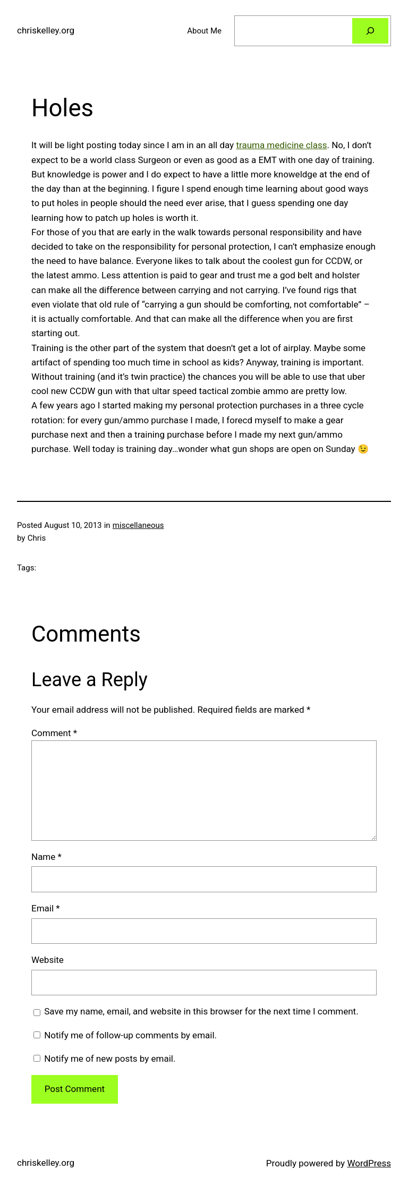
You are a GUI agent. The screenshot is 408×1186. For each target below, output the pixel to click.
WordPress (369, 1163)
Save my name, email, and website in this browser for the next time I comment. (201, 1011)
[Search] (370, 31)
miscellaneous (138, 525)
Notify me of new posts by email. (109, 1058)
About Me (204, 31)
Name (46, 856)
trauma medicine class (281, 145)
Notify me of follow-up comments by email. (130, 1035)
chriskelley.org (45, 30)
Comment (54, 733)
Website (47, 959)
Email (45, 908)
